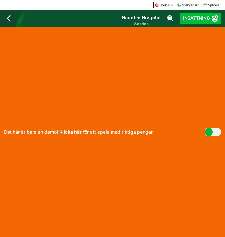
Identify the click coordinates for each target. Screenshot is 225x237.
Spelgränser (188, 5)
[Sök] (170, 18)
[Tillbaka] (8, 18)
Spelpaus (163, 5)
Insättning (200, 18)
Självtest (211, 5)
